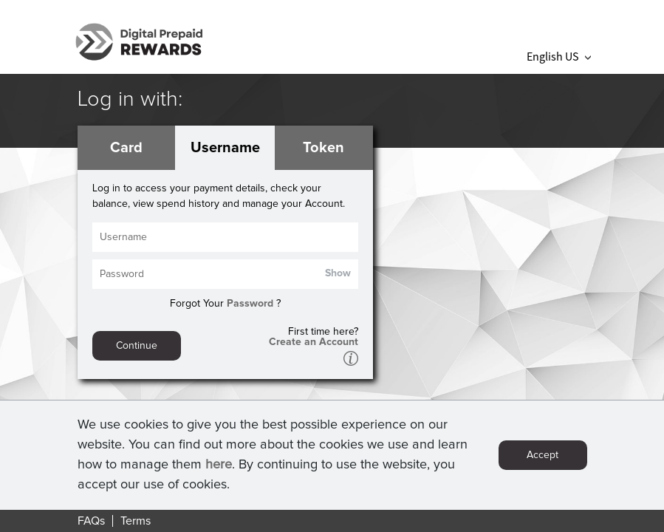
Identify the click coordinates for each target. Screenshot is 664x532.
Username (225, 147)
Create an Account (313, 342)
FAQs (91, 521)
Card (126, 147)
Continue (136, 346)
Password (250, 304)
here (218, 468)
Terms (135, 521)
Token (323, 147)
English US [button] (559, 56)
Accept (542, 459)
